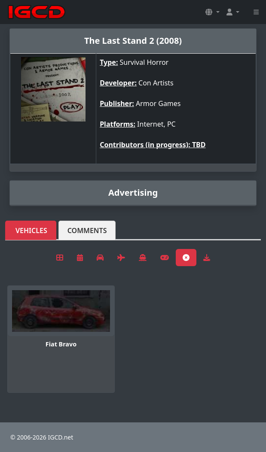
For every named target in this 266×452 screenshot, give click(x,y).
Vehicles (31, 230)
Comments (87, 230)
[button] (212, 12)
